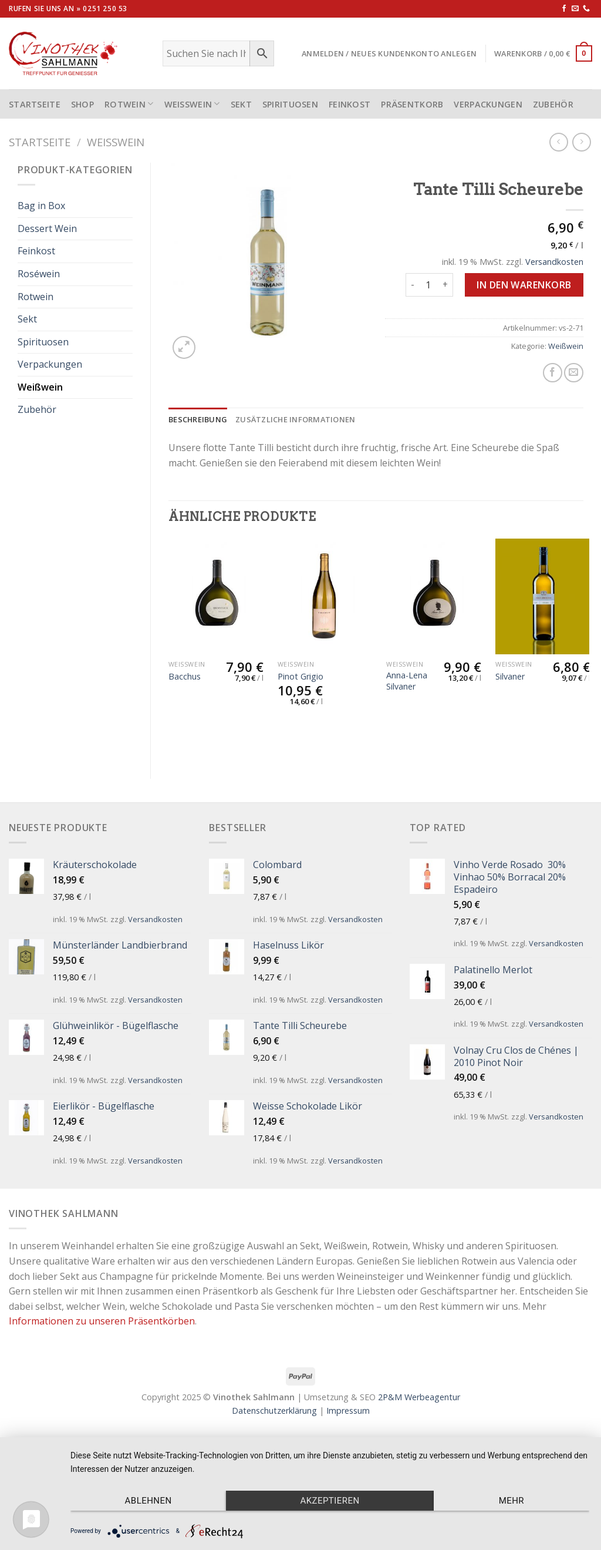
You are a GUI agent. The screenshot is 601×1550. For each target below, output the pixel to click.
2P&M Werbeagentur (419, 1397)
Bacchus (184, 676)
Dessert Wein (47, 228)
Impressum (348, 1410)
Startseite (39, 142)
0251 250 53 (105, 9)
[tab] (197, 419)
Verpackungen (488, 104)
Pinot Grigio (300, 676)
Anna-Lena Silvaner (406, 681)
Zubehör (553, 104)
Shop (82, 104)
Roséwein (39, 273)
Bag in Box (41, 205)
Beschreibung (197, 419)
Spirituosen (290, 104)
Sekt (241, 104)
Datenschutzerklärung (274, 1410)
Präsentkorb (412, 104)
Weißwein (192, 103)
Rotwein (129, 103)
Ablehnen (148, 1500)
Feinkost (349, 104)
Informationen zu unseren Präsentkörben (102, 1320)
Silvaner (510, 676)
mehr (511, 1500)
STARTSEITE (34, 104)
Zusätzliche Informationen (295, 419)
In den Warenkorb (524, 284)
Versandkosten (554, 261)
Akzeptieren (329, 1500)
